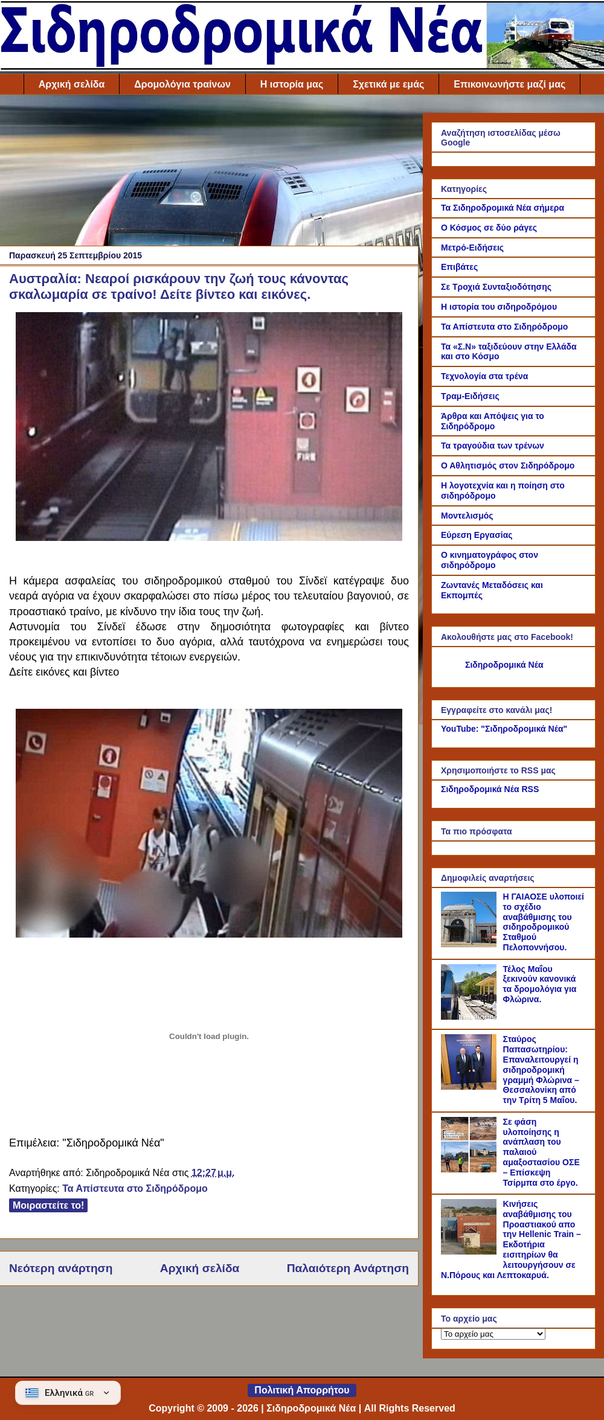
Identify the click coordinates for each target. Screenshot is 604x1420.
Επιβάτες (459, 267)
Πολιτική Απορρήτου (301, 1390)
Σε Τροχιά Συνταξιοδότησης (496, 287)
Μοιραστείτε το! (48, 1205)
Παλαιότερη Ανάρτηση (348, 1268)
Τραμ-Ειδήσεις (470, 396)
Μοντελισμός (467, 515)
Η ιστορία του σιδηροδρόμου (499, 307)
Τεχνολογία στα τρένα (484, 376)
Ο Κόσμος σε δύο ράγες (489, 227)
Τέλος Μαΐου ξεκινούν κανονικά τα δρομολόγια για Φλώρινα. (540, 984)
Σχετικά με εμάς (388, 84)
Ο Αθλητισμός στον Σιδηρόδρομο (507, 465)
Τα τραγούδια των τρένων (492, 445)
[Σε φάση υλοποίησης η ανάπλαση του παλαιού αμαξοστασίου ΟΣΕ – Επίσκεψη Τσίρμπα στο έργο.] (470, 1169)
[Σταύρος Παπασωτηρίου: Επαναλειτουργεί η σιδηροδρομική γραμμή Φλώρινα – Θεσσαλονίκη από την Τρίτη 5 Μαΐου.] (470, 1087)
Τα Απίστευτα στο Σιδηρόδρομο (134, 1188)
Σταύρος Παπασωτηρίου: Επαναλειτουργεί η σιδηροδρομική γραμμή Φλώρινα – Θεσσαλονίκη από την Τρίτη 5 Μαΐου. (541, 1069)
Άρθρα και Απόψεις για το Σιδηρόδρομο (492, 421)
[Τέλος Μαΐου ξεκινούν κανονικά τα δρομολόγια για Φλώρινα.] (470, 1017)
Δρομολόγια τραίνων (182, 84)
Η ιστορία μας (291, 84)
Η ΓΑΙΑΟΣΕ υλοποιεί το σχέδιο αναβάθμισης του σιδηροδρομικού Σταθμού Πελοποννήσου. (543, 922)
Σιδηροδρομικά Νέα (504, 665)
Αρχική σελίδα (72, 84)
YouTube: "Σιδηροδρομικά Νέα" (504, 729)
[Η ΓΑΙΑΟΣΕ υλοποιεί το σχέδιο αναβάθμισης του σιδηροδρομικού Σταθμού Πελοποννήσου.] (470, 944)
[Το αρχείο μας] (493, 1334)
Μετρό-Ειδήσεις (472, 247)
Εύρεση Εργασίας (477, 535)
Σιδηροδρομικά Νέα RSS (490, 789)
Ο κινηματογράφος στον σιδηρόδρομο (489, 560)
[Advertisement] (209, 173)
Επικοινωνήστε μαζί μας (509, 84)
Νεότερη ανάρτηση (60, 1268)
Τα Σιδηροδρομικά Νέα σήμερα (502, 208)
